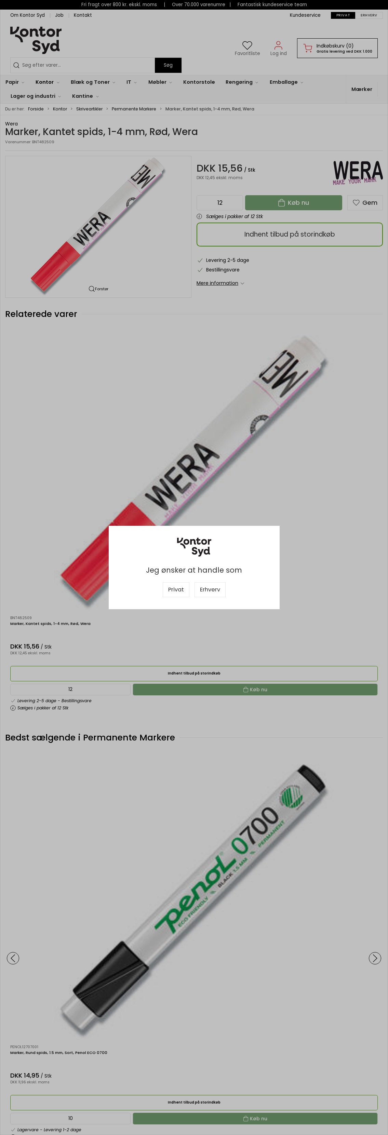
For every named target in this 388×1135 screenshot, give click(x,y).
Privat (176, 589)
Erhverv (210, 589)
